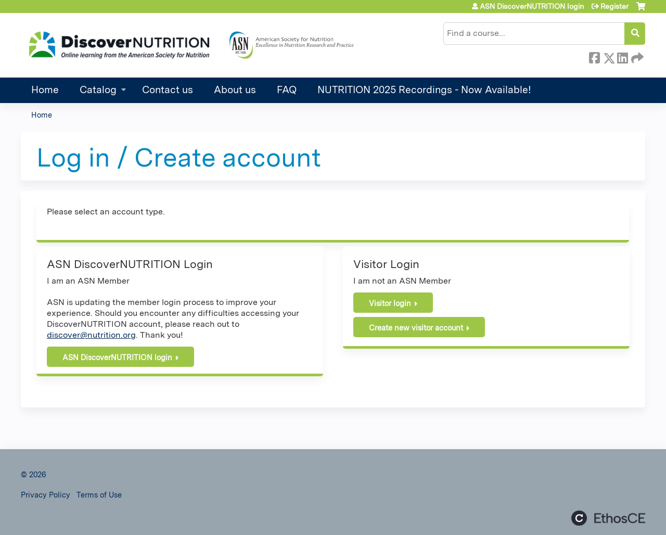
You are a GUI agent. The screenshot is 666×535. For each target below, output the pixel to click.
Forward (636, 56)
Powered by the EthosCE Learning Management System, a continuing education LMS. (608, 518)
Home (45, 90)
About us (235, 90)
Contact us (167, 90)
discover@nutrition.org (91, 335)
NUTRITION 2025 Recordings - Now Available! (424, 90)
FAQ (287, 90)
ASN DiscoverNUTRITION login (532, 6)
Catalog (98, 90)
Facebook (594, 56)
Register (614, 6)
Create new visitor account (416, 327)
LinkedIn (622, 56)
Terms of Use (99, 494)
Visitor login (390, 303)
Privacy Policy (45, 494)
